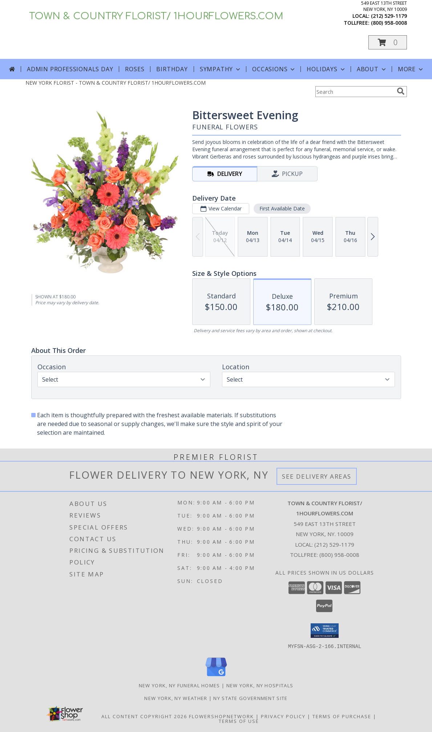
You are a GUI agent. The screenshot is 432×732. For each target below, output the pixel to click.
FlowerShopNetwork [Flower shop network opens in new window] (221, 716)
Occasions (274, 69)
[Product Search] (354, 92)
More (411, 69)
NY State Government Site (250, 698)
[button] (387, 42)
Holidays (326, 69)
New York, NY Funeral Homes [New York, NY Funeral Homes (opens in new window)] (179, 685)
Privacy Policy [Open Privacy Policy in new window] (283, 716)
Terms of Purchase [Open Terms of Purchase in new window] (341, 716)
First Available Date (281, 208)
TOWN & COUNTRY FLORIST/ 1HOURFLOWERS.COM (156, 16)
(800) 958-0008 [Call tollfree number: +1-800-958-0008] (389, 22)
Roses (134, 69)
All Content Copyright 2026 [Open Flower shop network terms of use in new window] (144, 716)
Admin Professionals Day (70, 69)
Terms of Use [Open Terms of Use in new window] (239, 720)
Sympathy (221, 69)
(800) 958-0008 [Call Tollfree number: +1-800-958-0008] (339, 554)
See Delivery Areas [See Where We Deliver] (316, 476)
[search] (401, 91)
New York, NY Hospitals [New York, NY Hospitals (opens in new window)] (260, 685)
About (372, 69)
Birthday (171, 69)
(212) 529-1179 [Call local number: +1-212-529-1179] (389, 15)
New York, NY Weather (175, 698)
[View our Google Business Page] (216, 676)
